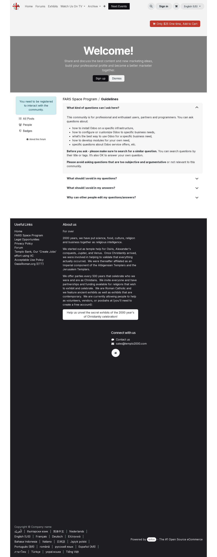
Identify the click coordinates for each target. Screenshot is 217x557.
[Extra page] (116, 353)
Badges (25, 131)
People (25, 124)
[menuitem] (29, 6)
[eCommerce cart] (176, 6)
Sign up (100, 78)
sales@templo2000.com (131, 343)
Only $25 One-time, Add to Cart (175, 23)
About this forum (36, 139)
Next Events (119, 6)
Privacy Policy (23, 243)
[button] (151, 6)
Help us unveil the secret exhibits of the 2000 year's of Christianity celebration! (100, 314)
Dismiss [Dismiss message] (117, 78)
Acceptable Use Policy (29, 259)
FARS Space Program (80, 99)
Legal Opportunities (26, 239)
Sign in (163, 6)
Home (18, 231)
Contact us (123, 339)
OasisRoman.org (24, 264)
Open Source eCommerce (186, 539)
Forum (18, 247)
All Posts (26, 118)
